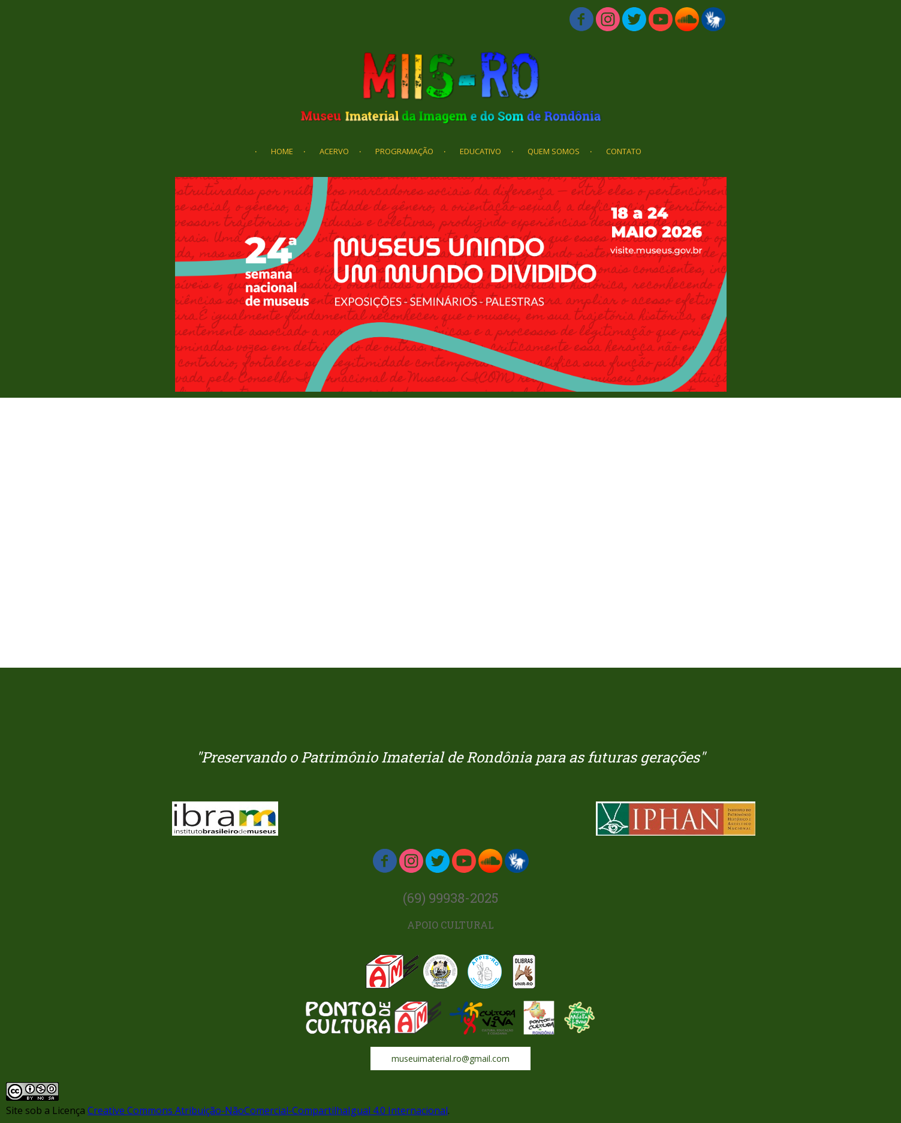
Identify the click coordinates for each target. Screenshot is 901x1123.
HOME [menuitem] (282, 151)
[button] (450, 1058)
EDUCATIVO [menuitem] (480, 151)
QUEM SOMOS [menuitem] (554, 151)
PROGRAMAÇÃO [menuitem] (404, 151)
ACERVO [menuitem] (334, 151)
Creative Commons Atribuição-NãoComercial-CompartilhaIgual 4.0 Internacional (268, 1110)
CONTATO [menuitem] (623, 151)
